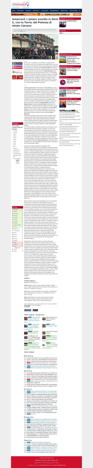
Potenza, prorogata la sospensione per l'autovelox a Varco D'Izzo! (44, 448)
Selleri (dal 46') (16, 151)
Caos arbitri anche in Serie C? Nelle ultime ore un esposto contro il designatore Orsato (48, 373)
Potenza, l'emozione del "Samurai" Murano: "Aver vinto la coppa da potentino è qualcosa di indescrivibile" (54, 367)
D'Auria (14, 137)
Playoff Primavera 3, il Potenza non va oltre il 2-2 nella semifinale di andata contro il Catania (51, 447)
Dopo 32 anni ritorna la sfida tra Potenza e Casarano (51, 319)
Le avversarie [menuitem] (44, 10)
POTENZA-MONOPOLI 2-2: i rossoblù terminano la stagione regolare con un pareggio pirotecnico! (52, 427)
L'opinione (62, 18)
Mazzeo (14, 139)
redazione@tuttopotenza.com (59, 465)
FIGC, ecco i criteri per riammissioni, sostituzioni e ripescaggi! (42, 402)
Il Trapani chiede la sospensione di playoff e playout (39, 410)
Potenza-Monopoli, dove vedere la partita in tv (38, 437)
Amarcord (29, 303)
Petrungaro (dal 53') (17, 153)
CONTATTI (49, 460)
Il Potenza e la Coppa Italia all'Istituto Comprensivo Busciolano (44, 405)
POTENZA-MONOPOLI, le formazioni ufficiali (38, 435)
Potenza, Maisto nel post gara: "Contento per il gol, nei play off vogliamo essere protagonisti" (51, 381)
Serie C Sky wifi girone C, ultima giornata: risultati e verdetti (41, 425)
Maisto (14, 144)
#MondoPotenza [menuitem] (54, 10)
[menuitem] (80, 10)
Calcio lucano (63, 54)
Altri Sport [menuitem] (28, 10)
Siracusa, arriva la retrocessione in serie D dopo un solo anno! (42, 397)
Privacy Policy (51, 457)
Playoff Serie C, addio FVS (33, 382)
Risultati (17, 163)
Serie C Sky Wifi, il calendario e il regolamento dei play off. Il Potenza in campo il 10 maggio (49, 424)
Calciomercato (63, 66)
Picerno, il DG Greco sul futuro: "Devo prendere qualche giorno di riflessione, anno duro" (50, 379)
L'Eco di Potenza (64, 88)
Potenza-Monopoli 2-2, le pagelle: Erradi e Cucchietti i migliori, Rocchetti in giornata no (49, 419)
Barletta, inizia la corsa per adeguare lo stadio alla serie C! (41, 452)
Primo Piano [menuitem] (20, 10)
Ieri (63, 33)
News (61, 77)
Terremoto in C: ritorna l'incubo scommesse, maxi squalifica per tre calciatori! (45, 364)
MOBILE (53, 460)
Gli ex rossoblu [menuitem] (74, 10)
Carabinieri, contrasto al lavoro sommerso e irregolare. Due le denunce (44, 386)
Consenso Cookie (43, 457)
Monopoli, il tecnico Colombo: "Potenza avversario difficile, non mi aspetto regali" (46, 445)
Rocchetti (15, 132)
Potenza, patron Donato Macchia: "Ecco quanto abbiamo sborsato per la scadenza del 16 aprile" (52, 391)
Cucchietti (15, 130)
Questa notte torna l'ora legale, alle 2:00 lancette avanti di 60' (73, 81)
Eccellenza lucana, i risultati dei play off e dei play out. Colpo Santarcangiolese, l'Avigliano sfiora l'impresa (52, 429)
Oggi (61, 33)
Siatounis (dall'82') (17, 158)
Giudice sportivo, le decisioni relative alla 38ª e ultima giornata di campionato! (45, 384)
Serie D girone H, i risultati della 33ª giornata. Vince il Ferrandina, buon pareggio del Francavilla (50, 432)
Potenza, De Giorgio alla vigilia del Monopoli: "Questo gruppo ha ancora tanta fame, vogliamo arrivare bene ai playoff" (57, 450)
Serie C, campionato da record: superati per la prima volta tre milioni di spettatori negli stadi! (49, 361)
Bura (14, 146)
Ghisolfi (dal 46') (16, 150)
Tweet (35, 310)
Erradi (14, 143)
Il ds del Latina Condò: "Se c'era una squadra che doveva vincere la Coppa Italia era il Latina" (49, 358)
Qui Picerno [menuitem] (36, 10)
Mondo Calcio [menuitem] (64, 10)
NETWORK (37, 460)
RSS (57, 460)
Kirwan (14, 141)
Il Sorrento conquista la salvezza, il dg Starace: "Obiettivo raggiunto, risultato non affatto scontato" (50, 409)
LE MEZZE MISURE (72, 21)
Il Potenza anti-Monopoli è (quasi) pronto (38, 442)
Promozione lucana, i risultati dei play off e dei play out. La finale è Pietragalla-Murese (47, 430)
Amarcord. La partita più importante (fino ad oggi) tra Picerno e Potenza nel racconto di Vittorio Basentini (32, 346)
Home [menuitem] (13, 10)
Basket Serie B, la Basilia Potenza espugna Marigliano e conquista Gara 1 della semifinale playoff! (50, 374)
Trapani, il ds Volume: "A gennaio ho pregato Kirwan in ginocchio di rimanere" (45, 444)
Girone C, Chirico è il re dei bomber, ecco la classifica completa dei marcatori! (45, 376)
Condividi (28, 310)
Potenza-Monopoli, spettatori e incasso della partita (41, 422)
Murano (14, 136)
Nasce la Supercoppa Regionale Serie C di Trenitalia (39, 404)
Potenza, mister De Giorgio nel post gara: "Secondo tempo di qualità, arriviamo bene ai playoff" (51, 420)
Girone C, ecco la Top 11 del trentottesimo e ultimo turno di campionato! (44, 359)
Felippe (14, 134)
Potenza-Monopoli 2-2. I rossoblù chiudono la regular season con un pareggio (45, 433)
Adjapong (15, 148)
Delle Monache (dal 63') (17, 156)
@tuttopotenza (38, 305)
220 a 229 (31, 414)
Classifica (15, 207)
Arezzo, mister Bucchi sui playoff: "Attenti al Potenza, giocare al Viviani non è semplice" (48, 377)
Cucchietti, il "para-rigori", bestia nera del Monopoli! (41, 366)
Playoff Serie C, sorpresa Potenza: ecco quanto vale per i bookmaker (45, 392)
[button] (17, 161)
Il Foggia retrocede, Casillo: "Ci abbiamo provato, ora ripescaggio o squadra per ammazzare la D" (50, 407)
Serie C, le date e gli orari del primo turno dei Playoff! (39, 399)
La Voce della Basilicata (66, 99)
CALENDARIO (43, 460)
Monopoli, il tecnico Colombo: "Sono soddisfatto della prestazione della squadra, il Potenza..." (49, 412)
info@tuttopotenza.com (45, 465)
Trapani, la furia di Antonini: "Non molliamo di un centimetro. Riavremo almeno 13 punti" (48, 401)
